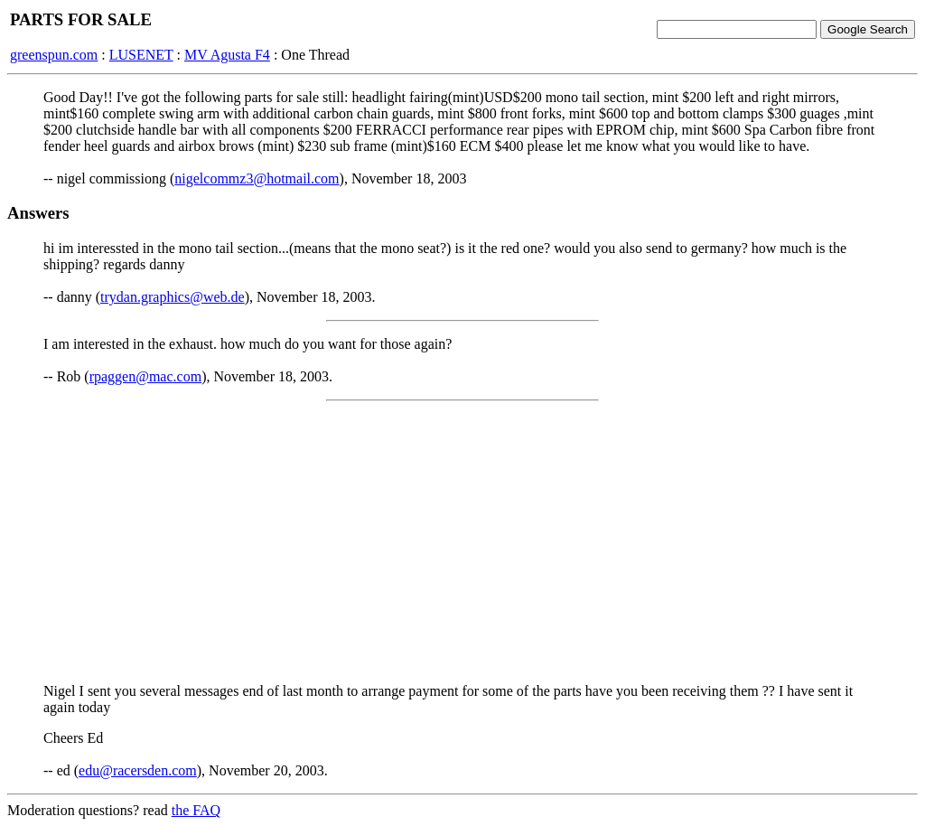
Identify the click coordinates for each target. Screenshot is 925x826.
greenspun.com (54, 54)
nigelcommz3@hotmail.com (256, 178)
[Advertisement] (462, 542)
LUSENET (141, 54)
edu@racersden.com (138, 770)
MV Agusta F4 (227, 54)
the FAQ (196, 810)
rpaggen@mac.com (145, 376)
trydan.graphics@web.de (172, 297)
